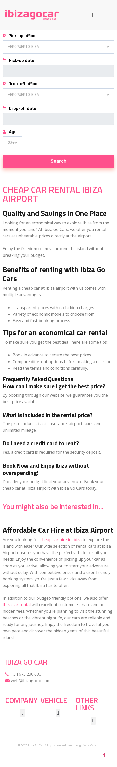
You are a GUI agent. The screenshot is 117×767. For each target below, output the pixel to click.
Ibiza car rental (17, 604)
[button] (93, 15)
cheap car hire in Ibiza (61, 539)
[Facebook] (104, 754)
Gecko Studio (91, 745)
